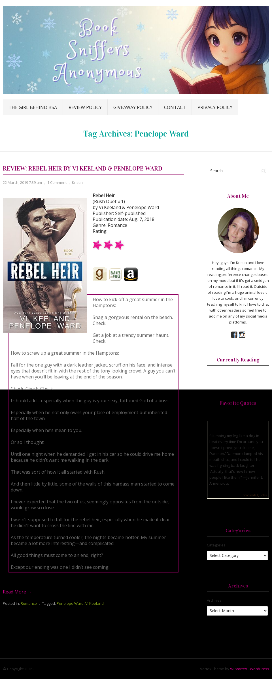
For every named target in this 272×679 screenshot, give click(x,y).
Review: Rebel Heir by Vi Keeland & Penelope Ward (82, 168)
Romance (29, 603)
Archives (214, 600)
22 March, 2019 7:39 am (22, 182)
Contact (175, 107)
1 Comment (57, 182)
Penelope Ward (70, 603)
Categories (216, 545)
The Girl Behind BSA (32, 107)
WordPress (259, 668)
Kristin (77, 182)
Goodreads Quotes (255, 495)
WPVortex (238, 668)
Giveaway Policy (132, 107)
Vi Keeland (94, 603)
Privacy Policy (214, 107)
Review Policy (85, 107)
